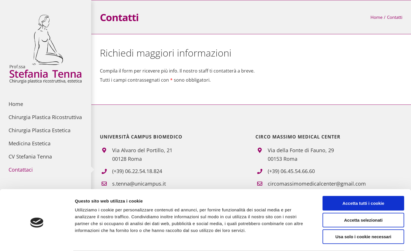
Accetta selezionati (363, 198)
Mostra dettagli (300, 239)
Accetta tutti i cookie (363, 181)
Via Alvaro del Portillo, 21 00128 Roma (142, 154)
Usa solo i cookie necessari (363, 214)
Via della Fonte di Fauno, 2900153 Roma (301, 154)
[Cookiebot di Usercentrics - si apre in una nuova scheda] (37, 240)
